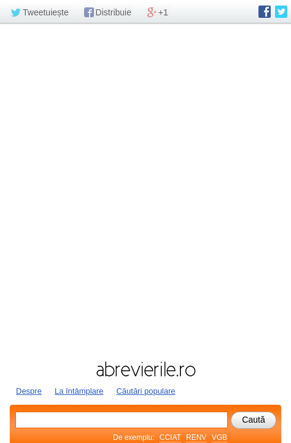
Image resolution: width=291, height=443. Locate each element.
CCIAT (170, 437)
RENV (196, 437)
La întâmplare (79, 391)
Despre (29, 391)
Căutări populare (145, 391)
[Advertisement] (145, 191)
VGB (219, 437)
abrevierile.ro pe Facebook (264, 12)
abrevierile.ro (145, 369)
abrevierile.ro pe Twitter (281, 12)
